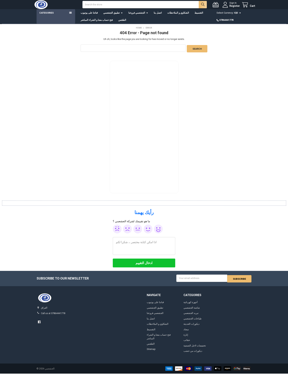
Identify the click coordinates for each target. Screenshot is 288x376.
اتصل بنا (158, 16)
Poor (127, 232)
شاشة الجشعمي (191, 310)
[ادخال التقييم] (144, 266)
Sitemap (151, 351)
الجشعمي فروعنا (138, 16)
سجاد (186, 331)
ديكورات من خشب (192, 353)
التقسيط (199, 16)
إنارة (185, 337)
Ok (137, 232)
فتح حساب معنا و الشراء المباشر (97, 23)
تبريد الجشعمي (191, 315)
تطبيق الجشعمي (113, 16)
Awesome (158, 232)
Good (148, 232)
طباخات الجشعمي (192, 321)
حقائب (186, 342)
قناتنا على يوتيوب (89, 16)
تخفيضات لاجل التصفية (194, 348)
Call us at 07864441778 (53, 315)
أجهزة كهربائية (190, 304)
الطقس (122, 23)
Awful (117, 232)
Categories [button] (46, 16)
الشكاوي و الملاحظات (178, 16)
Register (231, 7)
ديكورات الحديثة (191, 326)
